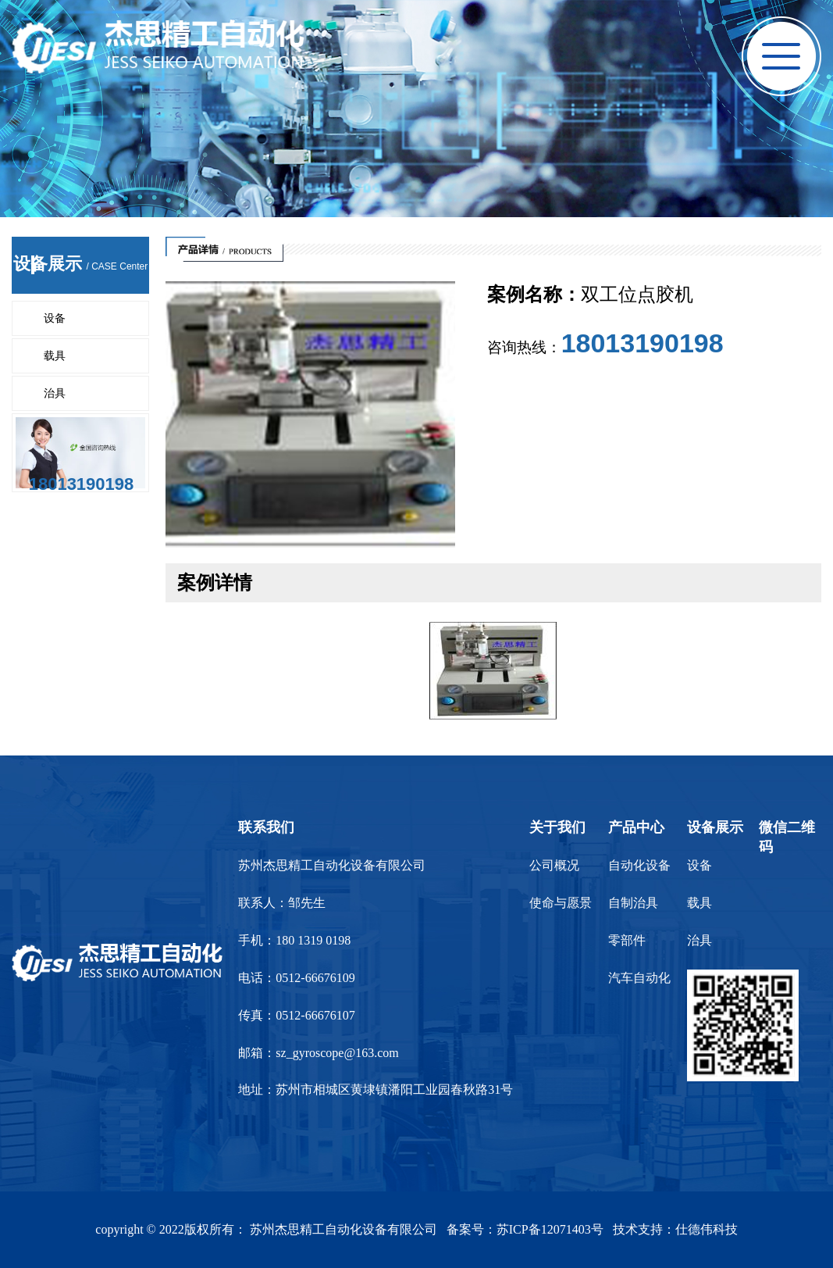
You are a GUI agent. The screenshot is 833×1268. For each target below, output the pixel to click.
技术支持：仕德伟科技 (675, 1229)
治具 (55, 393)
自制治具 (633, 902)
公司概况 (554, 865)
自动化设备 (639, 865)
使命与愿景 (560, 902)
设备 (55, 318)
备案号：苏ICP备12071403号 (525, 1229)
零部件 (627, 940)
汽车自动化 (639, 977)
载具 (55, 356)
